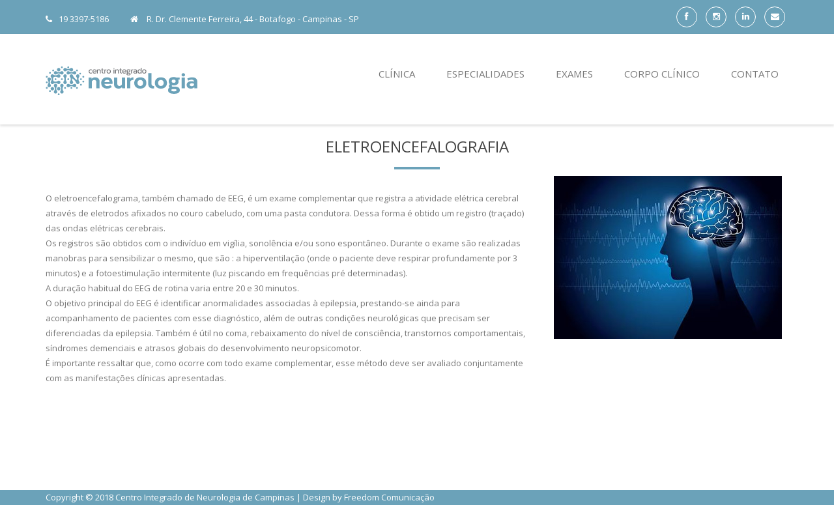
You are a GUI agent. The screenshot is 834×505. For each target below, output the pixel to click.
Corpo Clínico (662, 73)
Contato (755, 73)
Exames (574, 73)
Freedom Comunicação (389, 497)
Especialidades (485, 73)
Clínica (397, 73)
